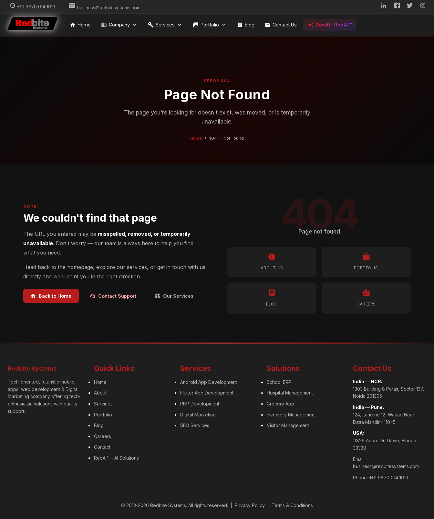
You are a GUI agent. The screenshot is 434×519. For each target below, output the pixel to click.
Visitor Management (288, 425)
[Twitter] (410, 6)
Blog (245, 25)
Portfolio (210, 25)
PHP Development (199, 403)
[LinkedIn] (384, 6)
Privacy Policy (250, 505)
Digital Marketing (198, 414)
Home (80, 25)
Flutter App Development (206, 392)
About (100, 392)
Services (165, 25)
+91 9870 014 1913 (388, 477)
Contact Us (281, 25)
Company (119, 25)
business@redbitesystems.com (386, 466)
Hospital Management (290, 392)
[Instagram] (423, 6)
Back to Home (50, 296)
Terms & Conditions (292, 505)
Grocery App (280, 403)
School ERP (279, 382)
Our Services (174, 296)
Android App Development (208, 382)
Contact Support (113, 296)
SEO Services (194, 425)
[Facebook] (397, 6)
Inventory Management (291, 414)
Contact (102, 447)
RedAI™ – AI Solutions (116, 458)
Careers (102, 436)
